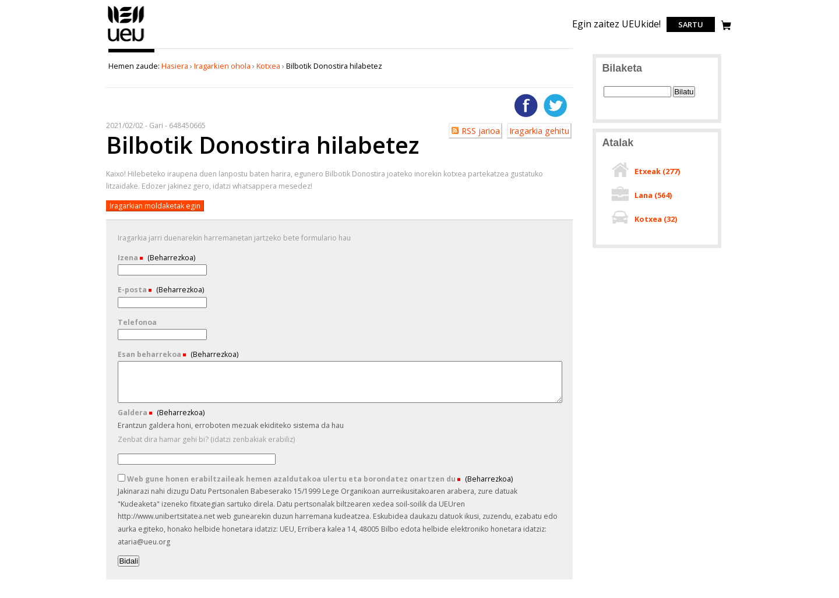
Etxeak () (657, 171)
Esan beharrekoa (150, 354)
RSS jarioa (480, 130)
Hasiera (174, 66)
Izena (129, 258)
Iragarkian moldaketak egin (155, 206)
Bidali (128, 561)
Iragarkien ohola (222, 66)
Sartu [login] (690, 24)
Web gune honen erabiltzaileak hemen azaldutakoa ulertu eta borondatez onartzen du (287, 479)
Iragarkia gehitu (539, 130)
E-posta (133, 290)
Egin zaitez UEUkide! (616, 23)
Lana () (653, 195)
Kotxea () (655, 219)
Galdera (133, 412)
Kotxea (268, 66)
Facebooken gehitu (526, 105)
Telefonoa (137, 322)
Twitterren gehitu (555, 105)
